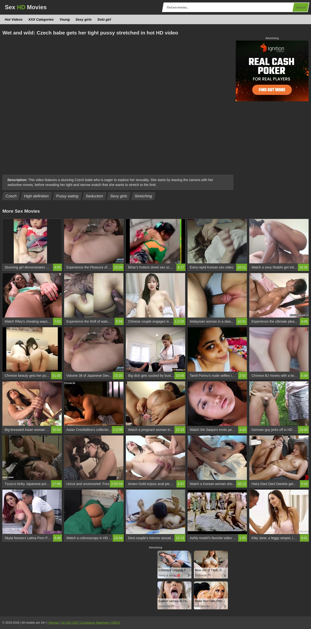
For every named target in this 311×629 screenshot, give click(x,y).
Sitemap (53, 622)
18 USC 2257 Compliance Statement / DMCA (90, 622)
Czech (11, 196)
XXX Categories (41, 19)
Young (64, 19)
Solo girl (104, 19)
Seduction (94, 196)
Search (300, 7)
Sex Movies (26, 7)
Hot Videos (14, 19)
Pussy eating (67, 196)
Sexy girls (83, 19)
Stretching (143, 196)
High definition (36, 196)
